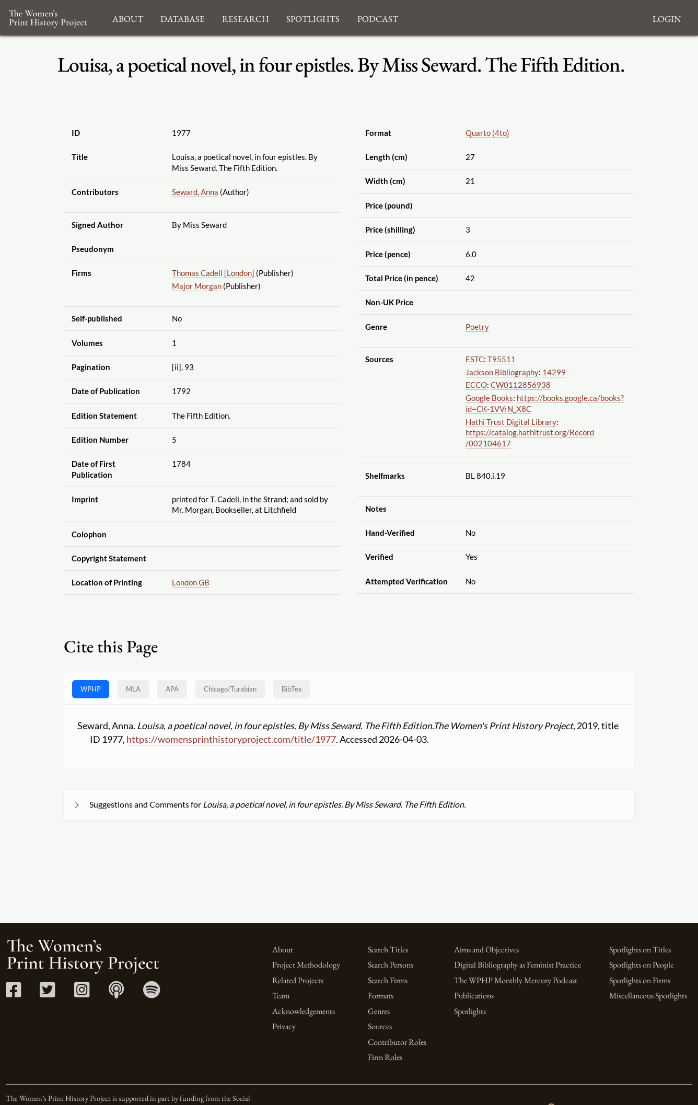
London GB (191, 582)
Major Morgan (197, 286)
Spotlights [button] (313, 17)
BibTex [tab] (292, 689)
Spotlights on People (641, 964)
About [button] (127, 17)
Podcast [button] (377, 17)
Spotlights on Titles (640, 949)
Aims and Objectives (486, 949)
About (282, 949)
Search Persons (390, 964)
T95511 (501, 359)
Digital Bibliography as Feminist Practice (517, 964)
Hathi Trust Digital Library (511, 422)
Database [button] (182, 17)
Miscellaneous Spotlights (648, 995)
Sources (380, 1026)
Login (667, 17)
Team (280, 995)
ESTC (475, 359)
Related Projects (297, 980)
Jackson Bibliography (502, 372)
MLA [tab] (133, 689)
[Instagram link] (81, 993)
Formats (380, 995)
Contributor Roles (397, 1042)
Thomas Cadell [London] (213, 273)
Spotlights (470, 1011)
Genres (379, 1011)
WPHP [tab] (90, 689)
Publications (474, 995)
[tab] (230, 689)
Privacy (284, 1026)
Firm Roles (385, 1057)
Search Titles (388, 949)
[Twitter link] (47, 993)
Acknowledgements (303, 1011)
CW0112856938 (521, 384)
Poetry (477, 326)
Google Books (489, 397)
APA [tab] (172, 689)
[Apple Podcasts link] (116, 993)
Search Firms (388, 980)
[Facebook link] (13, 993)
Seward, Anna (195, 192)
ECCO (476, 384)
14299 (554, 372)
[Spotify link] (151, 993)
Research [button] (245, 17)
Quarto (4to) (487, 132)
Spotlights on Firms (639, 980)
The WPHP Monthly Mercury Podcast (515, 980)
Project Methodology (306, 964)
